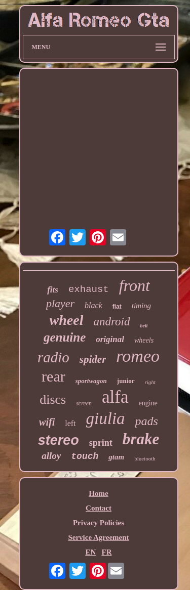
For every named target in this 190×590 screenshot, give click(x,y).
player (60, 303)
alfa (115, 397)
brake (141, 439)
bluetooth (145, 458)
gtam (116, 457)
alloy (51, 455)
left (70, 423)
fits (52, 289)
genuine (65, 337)
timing (141, 306)
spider (93, 359)
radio (53, 357)
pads (146, 421)
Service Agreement (98, 537)
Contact (98, 508)
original (110, 339)
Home (98, 493)
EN (90, 552)
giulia (105, 418)
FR (107, 552)
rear (53, 376)
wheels (144, 340)
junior (126, 381)
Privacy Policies (98, 523)
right (150, 382)
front (134, 285)
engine (148, 403)
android (111, 321)
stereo (58, 440)
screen (84, 403)
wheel (67, 320)
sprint (100, 443)
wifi (47, 422)
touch (84, 456)
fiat (117, 306)
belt (143, 325)
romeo (138, 356)
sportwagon (91, 381)
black (93, 305)
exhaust (88, 289)
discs (53, 399)
